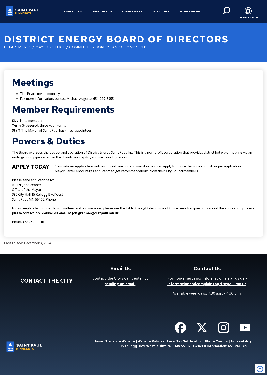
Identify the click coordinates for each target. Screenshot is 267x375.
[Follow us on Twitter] (201, 327)
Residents (103, 11)
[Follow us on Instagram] (223, 327)
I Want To (73, 11)
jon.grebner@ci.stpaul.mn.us (95, 213)
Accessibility (241, 341)
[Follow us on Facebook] (180, 327)
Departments (17, 47)
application (84, 166)
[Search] (226, 10)
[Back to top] (260, 368)
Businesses (132, 11)
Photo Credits (216, 341)
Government (190, 11)
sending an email (120, 283)
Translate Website (120, 341)
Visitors (161, 11)
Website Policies (151, 341)
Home (98, 341)
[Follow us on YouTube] (245, 327)
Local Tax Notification (185, 341)
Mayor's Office (50, 47)
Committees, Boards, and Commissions (108, 47)
